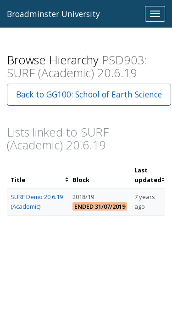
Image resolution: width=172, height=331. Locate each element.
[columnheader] (38, 175)
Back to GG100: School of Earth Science (89, 94)
